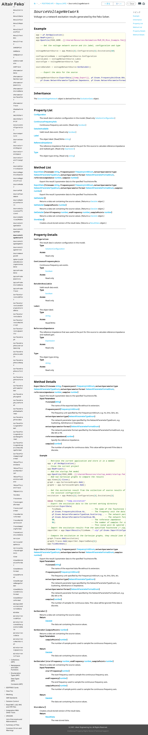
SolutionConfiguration (105, 118)
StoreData (38, 219)
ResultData (95, 223)
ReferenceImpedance (43, 142)
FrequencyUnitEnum (84, 171)
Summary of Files (12, 725)
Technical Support (102, 731)
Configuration (40, 114)
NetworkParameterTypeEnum (47, 175)
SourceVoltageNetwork (48, 98)
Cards (12, 687)
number (58, 177)
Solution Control (12, 701)
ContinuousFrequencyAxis (45, 121)
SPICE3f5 (9, 716)
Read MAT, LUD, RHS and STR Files (14, 706)
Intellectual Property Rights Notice (80, 731)
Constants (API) (17, 684)
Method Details (138, 35)
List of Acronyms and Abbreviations (14, 720)
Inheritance (137, 20)
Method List (137, 27)
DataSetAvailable (41, 128)
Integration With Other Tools (12, 711)
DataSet (94, 201)
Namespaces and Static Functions (15, 667)
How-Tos (9, 691)
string (67, 139)
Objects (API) (61, 3)
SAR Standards (11, 698)
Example (136, 16)
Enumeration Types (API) (16, 674)
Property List (138, 23)
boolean (82, 125)
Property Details (139, 31)
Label (36, 135)
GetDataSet (39, 198)
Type (36, 152)
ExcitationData (86, 98)
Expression (69, 148)
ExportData (39, 171)
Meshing (9, 694)
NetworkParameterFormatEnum (100, 175)
